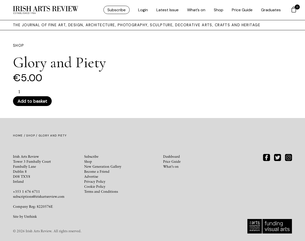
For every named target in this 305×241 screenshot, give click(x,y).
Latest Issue (167, 9)
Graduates (271, 9)
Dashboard (171, 156)
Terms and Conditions (101, 191)
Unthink (30, 216)
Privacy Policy (94, 181)
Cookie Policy (94, 186)
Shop (218, 9)
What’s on (196, 9)
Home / (19, 135)
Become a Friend (96, 171)
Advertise (91, 176)
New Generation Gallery (102, 166)
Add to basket (32, 101)
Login (143, 9)
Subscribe (116, 9)
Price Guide (242, 9)
